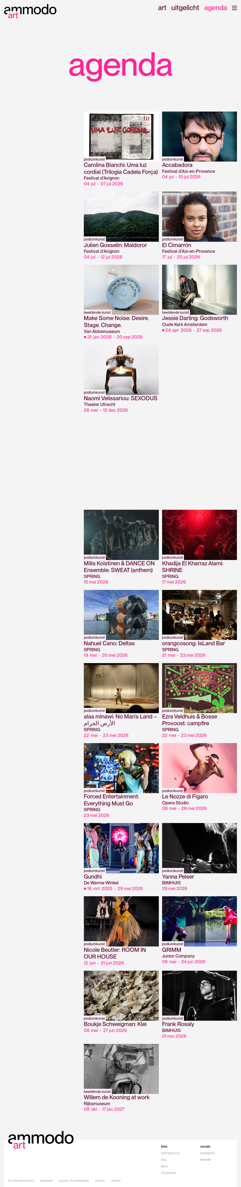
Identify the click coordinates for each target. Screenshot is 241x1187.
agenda (215, 8)
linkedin (205, 1160)
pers (164, 1166)
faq (163, 1160)
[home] (30, 11)
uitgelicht (185, 8)
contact (115, 1180)
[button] (234, 8)
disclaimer (46, 1180)
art (162, 8)
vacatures (168, 1173)
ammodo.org (170, 1153)
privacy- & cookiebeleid (74, 1180)
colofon (100, 1180)
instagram (207, 1153)
